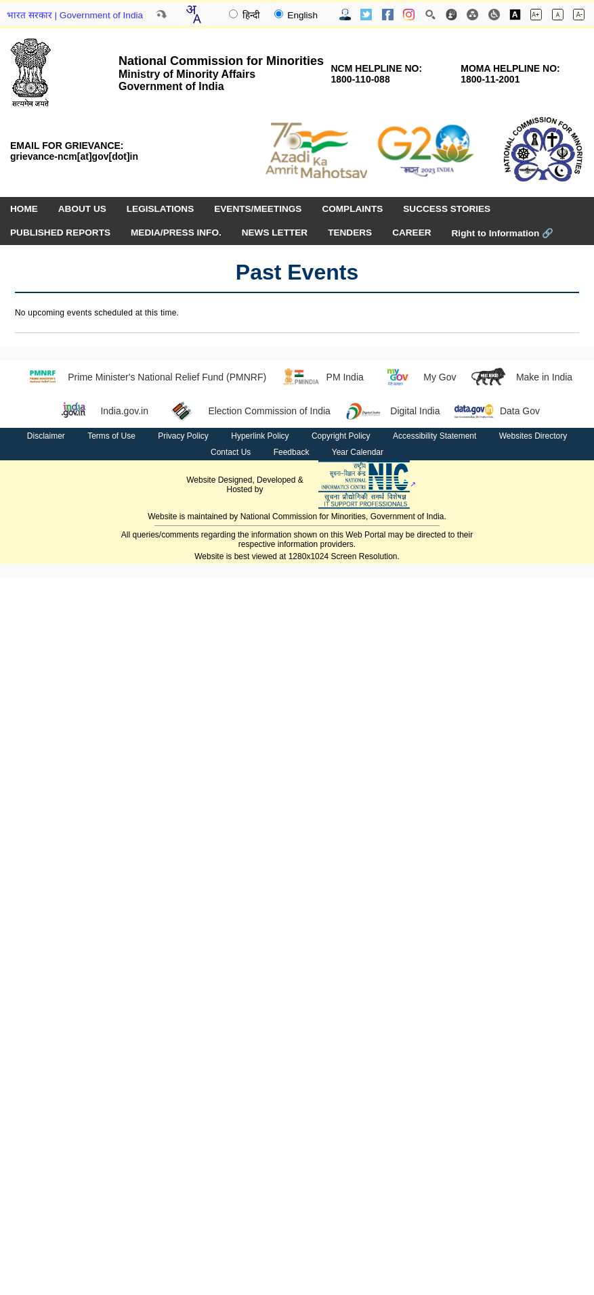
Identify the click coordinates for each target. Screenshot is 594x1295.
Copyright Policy (341, 436)
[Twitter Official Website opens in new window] (366, 14)
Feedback (292, 452)
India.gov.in (101, 411)
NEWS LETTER (274, 232)
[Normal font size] (557, 14)
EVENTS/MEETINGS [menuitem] (257, 209)
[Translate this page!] (193, 14)
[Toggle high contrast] (515, 14)
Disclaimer (46, 436)
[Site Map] (472, 14)
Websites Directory (533, 436)
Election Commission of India (246, 411)
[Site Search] (430, 14)
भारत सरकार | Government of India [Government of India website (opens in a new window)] (75, 15)
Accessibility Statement (434, 436)
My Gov (417, 377)
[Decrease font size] (578, 14)
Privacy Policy (183, 436)
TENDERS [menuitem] (350, 232)
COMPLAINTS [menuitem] (352, 209)
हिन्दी (246, 15)
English (296, 15)
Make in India (520, 377)
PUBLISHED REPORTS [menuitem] (60, 232)
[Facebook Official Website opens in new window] (387, 14)
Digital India (392, 411)
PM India (322, 377)
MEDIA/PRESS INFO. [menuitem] (176, 232)
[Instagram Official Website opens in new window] (408, 14)
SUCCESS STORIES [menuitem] (446, 209)
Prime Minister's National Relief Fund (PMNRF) (144, 377)
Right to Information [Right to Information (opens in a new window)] (503, 233)
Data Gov (496, 411)
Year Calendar (357, 452)
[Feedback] (451, 14)
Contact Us (231, 452)
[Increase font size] (536, 14)
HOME (24, 209)
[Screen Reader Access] (494, 14)
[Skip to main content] (161, 14)
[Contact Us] (345, 14)
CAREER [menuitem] (411, 232)
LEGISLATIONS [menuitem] (160, 209)
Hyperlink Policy (260, 436)
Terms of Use (111, 436)
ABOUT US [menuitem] (82, 209)
